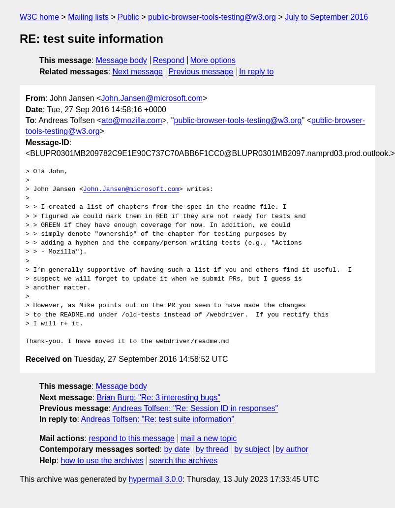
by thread (212, 449)
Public (128, 17)
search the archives (184, 460)
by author (291, 449)
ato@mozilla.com (132, 120)
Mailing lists (88, 17)
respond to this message (131, 438)
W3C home (39, 17)
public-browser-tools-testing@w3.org (212, 17)
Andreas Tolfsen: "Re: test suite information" (157, 419)
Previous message (201, 71)
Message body (121, 60)
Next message (138, 71)
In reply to (256, 71)
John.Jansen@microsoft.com (152, 98)
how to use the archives (102, 460)
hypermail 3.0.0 (155, 479)
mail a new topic (209, 438)
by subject (252, 449)
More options (213, 60)
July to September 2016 (326, 17)
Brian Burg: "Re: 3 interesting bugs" (159, 397)
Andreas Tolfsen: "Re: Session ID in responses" (195, 408)
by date (176, 449)
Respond (168, 60)
